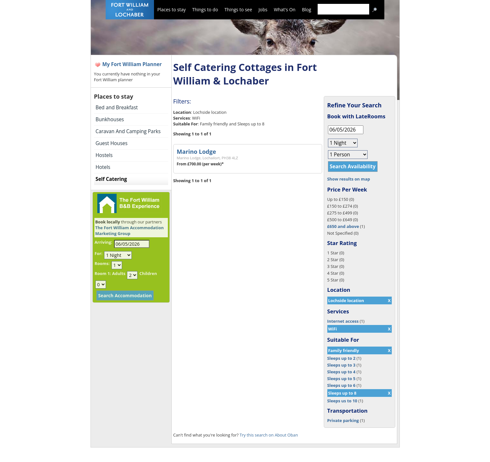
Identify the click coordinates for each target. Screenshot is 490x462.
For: (98, 253)
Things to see (238, 9)
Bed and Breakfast (117, 107)
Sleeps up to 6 (341, 385)
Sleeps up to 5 (341, 378)
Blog (306, 9)
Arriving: (103, 242)
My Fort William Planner (132, 64)
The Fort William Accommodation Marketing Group (129, 230)
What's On (284, 9)
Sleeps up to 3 (341, 365)
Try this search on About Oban (269, 435)
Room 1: (103, 273)
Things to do (205, 9)
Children (148, 273)
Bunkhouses (110, 119)
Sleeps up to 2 (341, 358)
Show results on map (348, 179)
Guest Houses (112, 143)
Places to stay (171, 9)
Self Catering (111, 179)
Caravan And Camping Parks (128, 131)
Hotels (103, 167)
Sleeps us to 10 (342, 401)
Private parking (343, 420)
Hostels (104, 155)
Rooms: (102, 263)
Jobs (263, 9)
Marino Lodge (196, 151)
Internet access (343, 321)
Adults (118, 273)
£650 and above (343, 226)
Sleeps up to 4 (341, 372)
